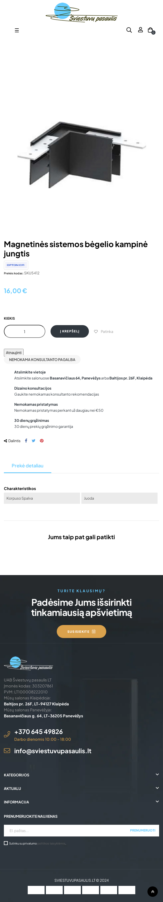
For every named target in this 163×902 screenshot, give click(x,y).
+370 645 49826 (38, 731)
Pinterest (42, 441)
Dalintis (26, 441)
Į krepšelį (69, 331)
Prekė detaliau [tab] (28, 465)
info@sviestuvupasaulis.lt (52, 751)
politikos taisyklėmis (51, 843)
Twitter (34, 441)
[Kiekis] (24, 331)
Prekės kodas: (14, 273)
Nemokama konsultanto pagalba (42, 359)
